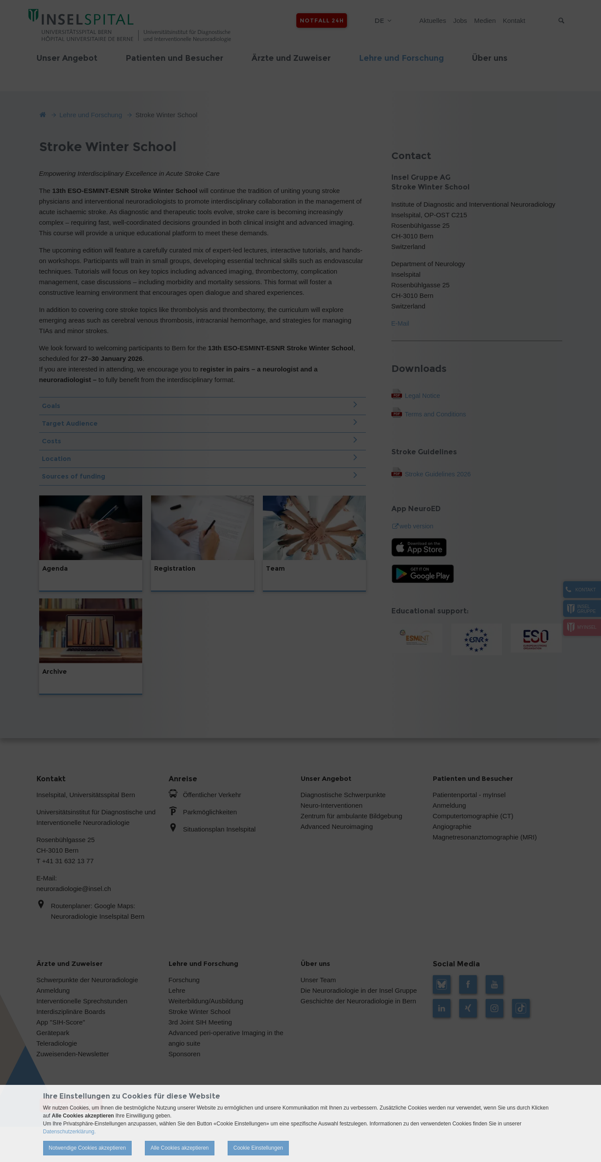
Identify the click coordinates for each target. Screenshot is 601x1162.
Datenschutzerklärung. (69, 1132)
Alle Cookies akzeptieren (180, 1148)
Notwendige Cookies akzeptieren (87, 1148)
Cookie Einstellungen (258, 1148)
